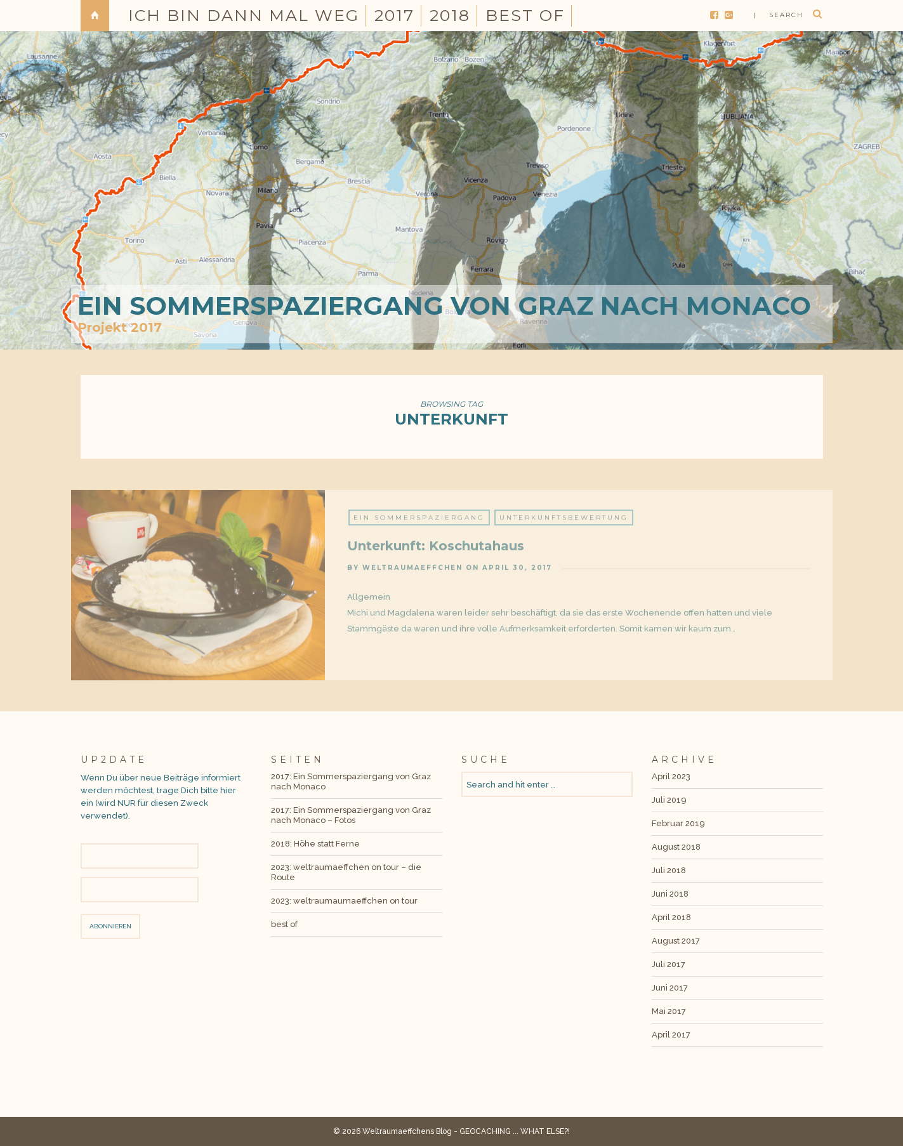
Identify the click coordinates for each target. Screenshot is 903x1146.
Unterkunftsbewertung (563, 522)
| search (778, 15)
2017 (394, 15)
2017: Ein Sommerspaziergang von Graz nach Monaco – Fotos (351, 815)
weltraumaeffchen (412, 573)
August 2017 (676, 940)
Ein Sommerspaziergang (419, 522)
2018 (450, 15)
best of (525, 15)
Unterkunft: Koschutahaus (435, 550)
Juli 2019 (669, 800)
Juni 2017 (670, 987)
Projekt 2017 (119, 327)
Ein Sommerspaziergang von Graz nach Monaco (444, 305)
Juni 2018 (670, 894)
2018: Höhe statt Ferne (315, 843)
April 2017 (671, 1034)
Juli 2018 (669, 870)
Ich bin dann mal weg (243, 15)
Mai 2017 (669, 1011)
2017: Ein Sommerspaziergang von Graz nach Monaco (351, 781)
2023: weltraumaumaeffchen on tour (344, 901)
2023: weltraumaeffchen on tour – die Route (346, 872)
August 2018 (676, 847)
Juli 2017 (668, 964)
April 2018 (671, 917)
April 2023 (671, 776)
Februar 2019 (678, 823)
